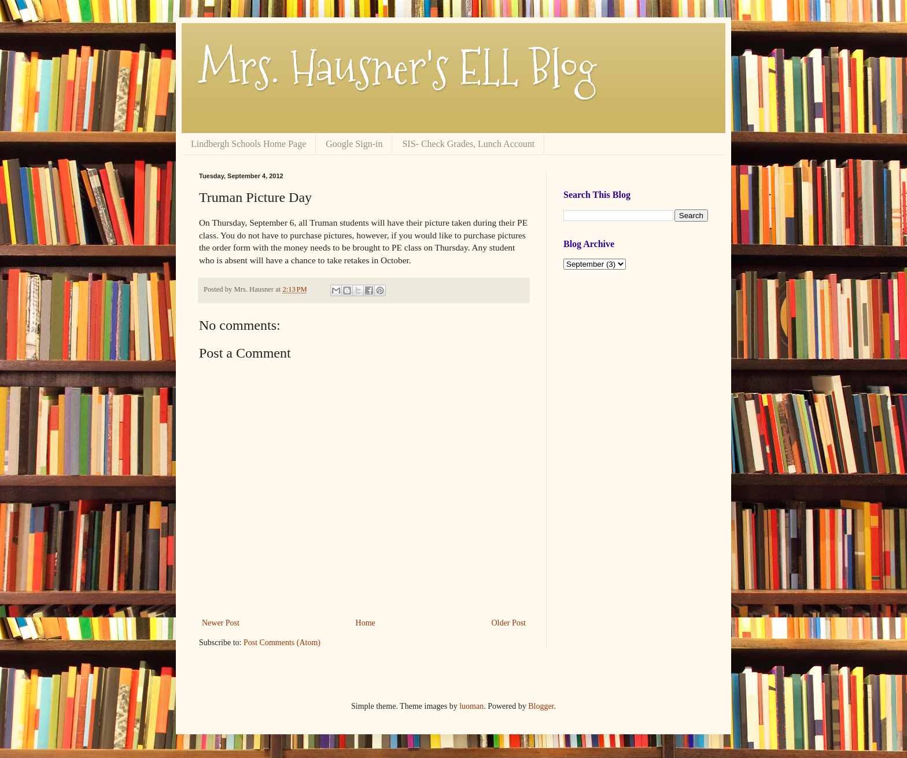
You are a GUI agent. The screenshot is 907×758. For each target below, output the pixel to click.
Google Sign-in (354, 144)
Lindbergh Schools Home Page (248, 144)
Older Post (509, 623)
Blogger (541, 706)
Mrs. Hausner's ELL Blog (397, 68)
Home (365, 623)
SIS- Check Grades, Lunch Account (468, 144)
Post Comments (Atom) (282, 642)
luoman (471, 706)
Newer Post (220, 623)
